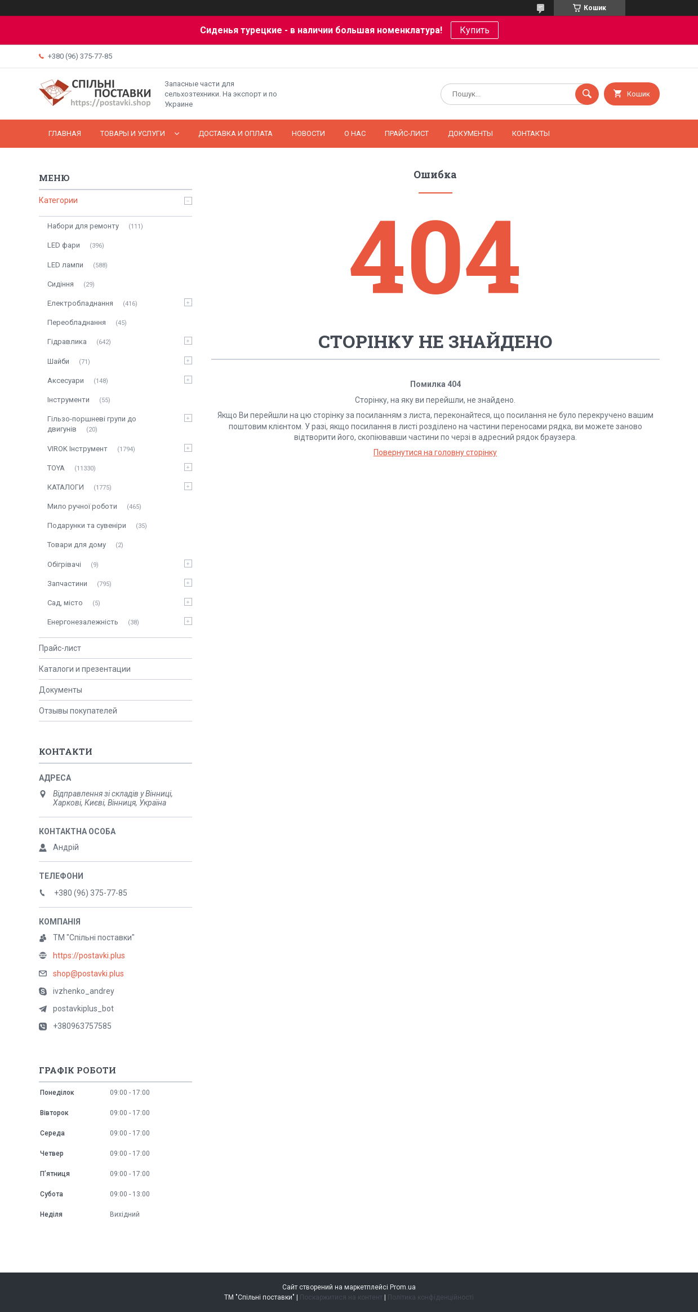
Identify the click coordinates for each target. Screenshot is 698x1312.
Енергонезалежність (82, 622)
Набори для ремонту (83, 226)
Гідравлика (67, 341)
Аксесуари (65, 380)
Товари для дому (76, 544)
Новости (308, 133)
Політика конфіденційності (431, 1297)
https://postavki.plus (89, 955)
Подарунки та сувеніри (86, 525)
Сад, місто (65, 602)
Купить (475, 30)
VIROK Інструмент (77, 448)
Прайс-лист (407, 133)
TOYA (56, 468)
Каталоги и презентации (85, 668)
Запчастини (67, 583)
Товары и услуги (132, 133)
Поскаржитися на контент (341, 1297)
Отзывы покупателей (78, 710)
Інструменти (68, 399)
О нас (355, 133)
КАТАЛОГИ (65, 487)
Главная (64, 133)
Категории (58, 200)
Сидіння (60, 284)
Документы (470, 133)
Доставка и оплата (235, 133)
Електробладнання (80, 303)
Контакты (531, 133)
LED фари (63, 245)
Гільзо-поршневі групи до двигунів (91, 424)
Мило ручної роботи (82, 506)
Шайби (58, 361)
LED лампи (65, 265)
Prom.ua (403, 1287)
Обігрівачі (64, 564)
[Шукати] (587, 94)
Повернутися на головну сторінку (435, 452)
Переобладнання (76, 322)
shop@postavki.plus (88, 973)
